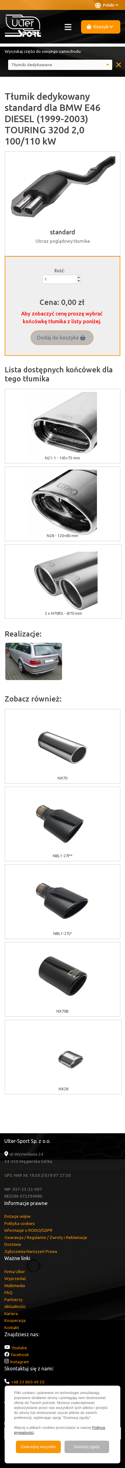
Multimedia (14, 1285)
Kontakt (11, 1327)
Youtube (19, 1347)
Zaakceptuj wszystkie (38, 1447)
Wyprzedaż (15, 1278)
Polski (106, 5)
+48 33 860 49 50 (28, 1381)
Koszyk (100, 26)
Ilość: (59, 270)
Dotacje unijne (17, 1216)
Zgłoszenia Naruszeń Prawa (30, 1251)
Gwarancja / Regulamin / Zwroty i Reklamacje (45, 1237)
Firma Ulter (14, 1271)
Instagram (19, 1361)
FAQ (8, 1292)
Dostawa (12, 1244)
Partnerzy (13, 1299)
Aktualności (15, 1306)
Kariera (11, 1313)
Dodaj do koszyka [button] (61, 337)
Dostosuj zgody (86, 1447)
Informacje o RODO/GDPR (28, 1230)
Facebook (20, 1354)
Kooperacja (15, 1320)
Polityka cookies (19, 1223)
